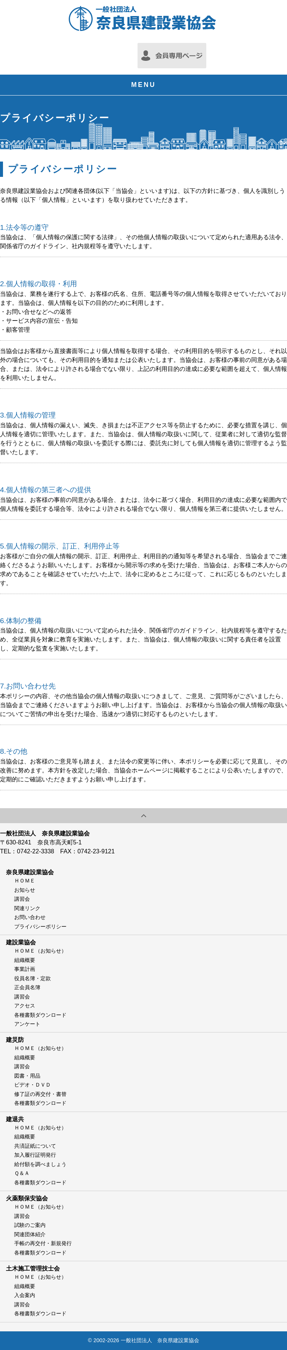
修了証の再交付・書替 (40, 1094)
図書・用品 (27, 1076)
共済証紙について (35, 1146)
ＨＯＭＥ (24, 881)
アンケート (27, 1024)
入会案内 (24, 1295)
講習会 (22, 899)
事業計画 (24, 969)
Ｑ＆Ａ (22, 1173)
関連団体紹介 (30, 1234)
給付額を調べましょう (40, 1164)
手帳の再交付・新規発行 (43, 1243)
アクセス (24, 1006)
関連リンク (27, 908)
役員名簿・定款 (32, 978)
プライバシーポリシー (40, 926)
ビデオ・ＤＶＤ (32, 1085)
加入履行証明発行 (35, 1155)
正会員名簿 (27, 987)
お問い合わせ (30, 917)
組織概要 (24, 960)
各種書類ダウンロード (40, 1015)
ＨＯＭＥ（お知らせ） (40, 951)
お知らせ (24, 890)
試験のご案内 (30, 1225)
